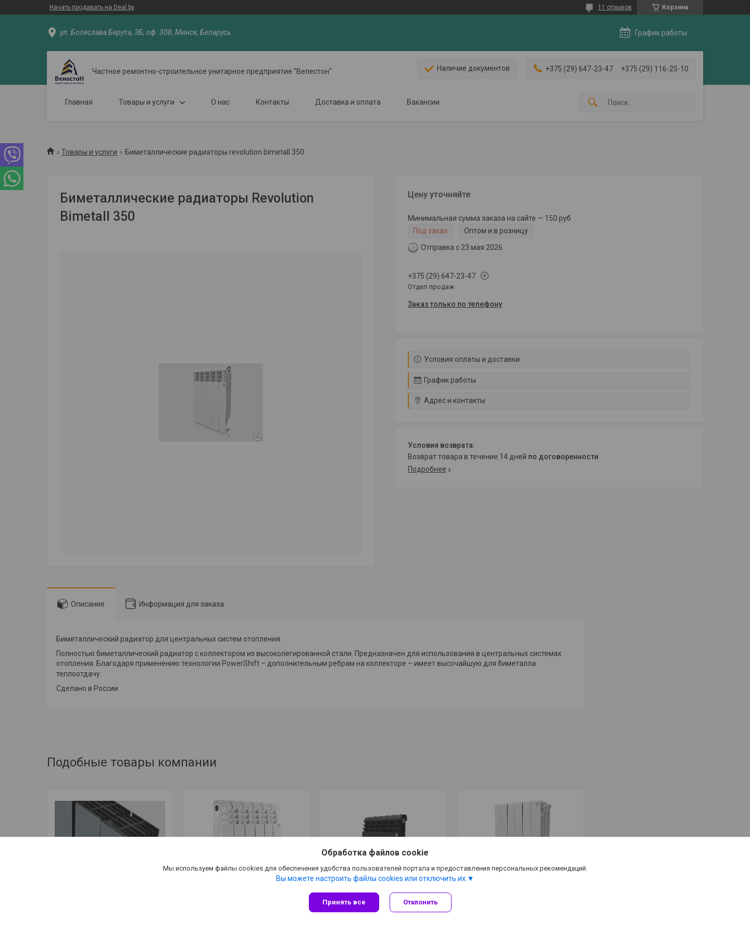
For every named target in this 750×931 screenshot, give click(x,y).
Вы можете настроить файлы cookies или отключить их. (371, 878)
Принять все (344, 902)
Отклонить (420, 902)
